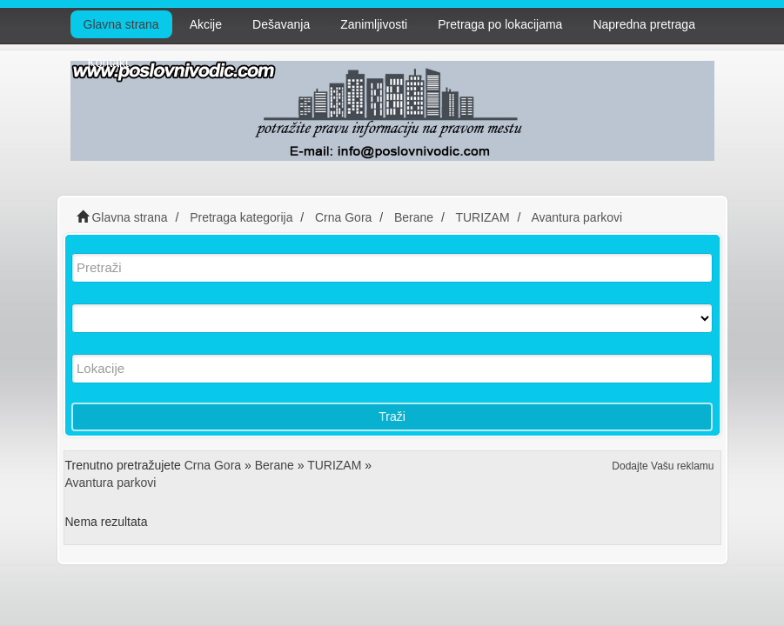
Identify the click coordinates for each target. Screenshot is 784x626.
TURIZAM (334, 465)
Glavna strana (121, 24)
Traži (392, 416)
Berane (274, 465)
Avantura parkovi (111, 482)
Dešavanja (281, 24)
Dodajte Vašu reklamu (663, 466)
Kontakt (108, 63)
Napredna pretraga (644, 24)
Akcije (206, 24)
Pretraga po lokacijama (500, 24)
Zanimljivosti (373, 24)
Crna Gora (212, 465)
